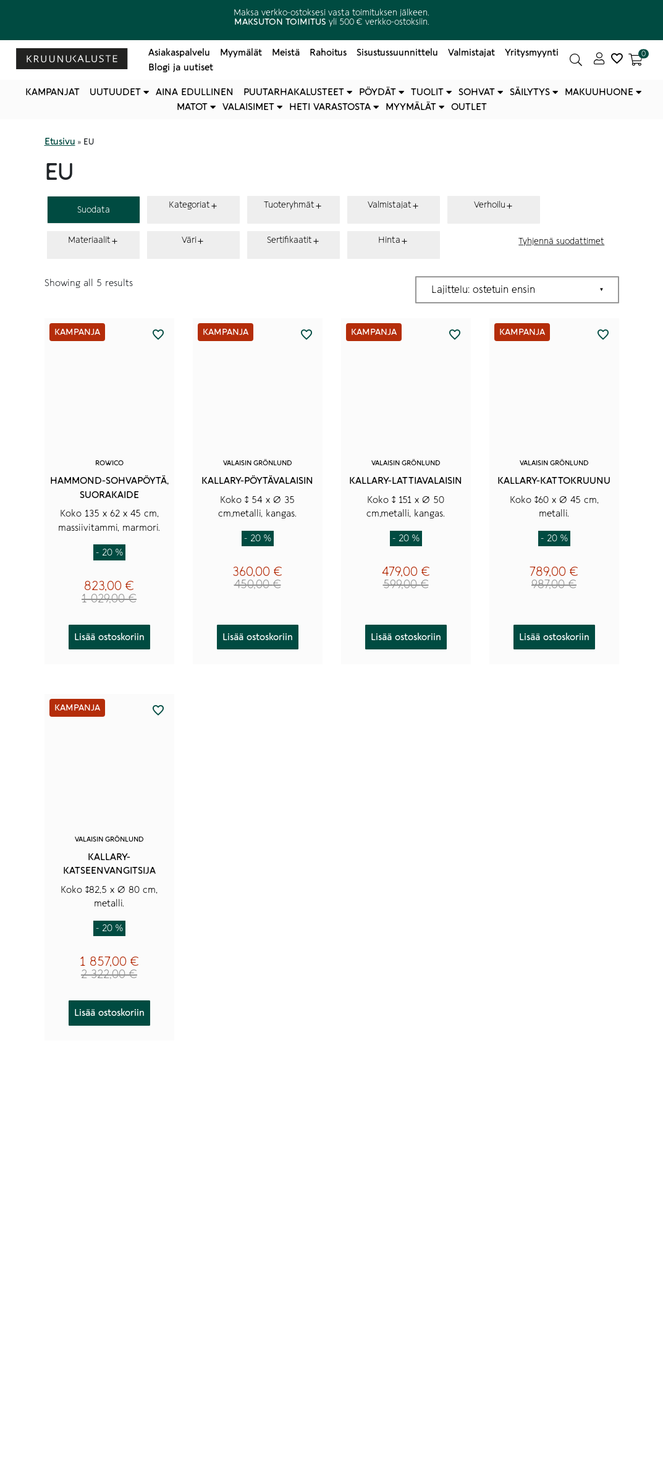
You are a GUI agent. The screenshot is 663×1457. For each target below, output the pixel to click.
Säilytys (530, 92)
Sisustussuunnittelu (397, 52)
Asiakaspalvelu (179, 52)
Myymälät (241, 52)
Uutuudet (115, 92)
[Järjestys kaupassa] (517, 289)
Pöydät (377, 92)
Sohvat (476, 92)
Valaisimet (248, 106)
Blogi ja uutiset (180, 67)
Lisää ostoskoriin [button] (109, 637)
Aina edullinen (195, 92)
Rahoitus (328, 52)
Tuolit (427, 92)
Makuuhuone (599, 92)
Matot (192, 106)
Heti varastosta (330, 106)
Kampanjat (52, 92)
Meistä (286, 52)
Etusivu (59, 141)
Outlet (469, 106)
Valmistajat (471, 52)
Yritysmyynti (532, 52)
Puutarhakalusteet (293, 92)
